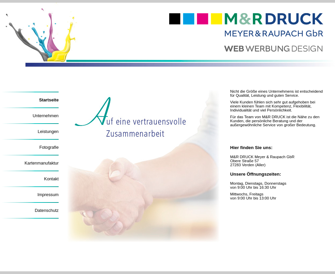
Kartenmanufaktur (41, 163)
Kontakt (51, 178)
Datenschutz (47, 210)
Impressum (48, 194)
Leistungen (48, 131)
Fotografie (49, 147)
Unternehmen (45, 115)
